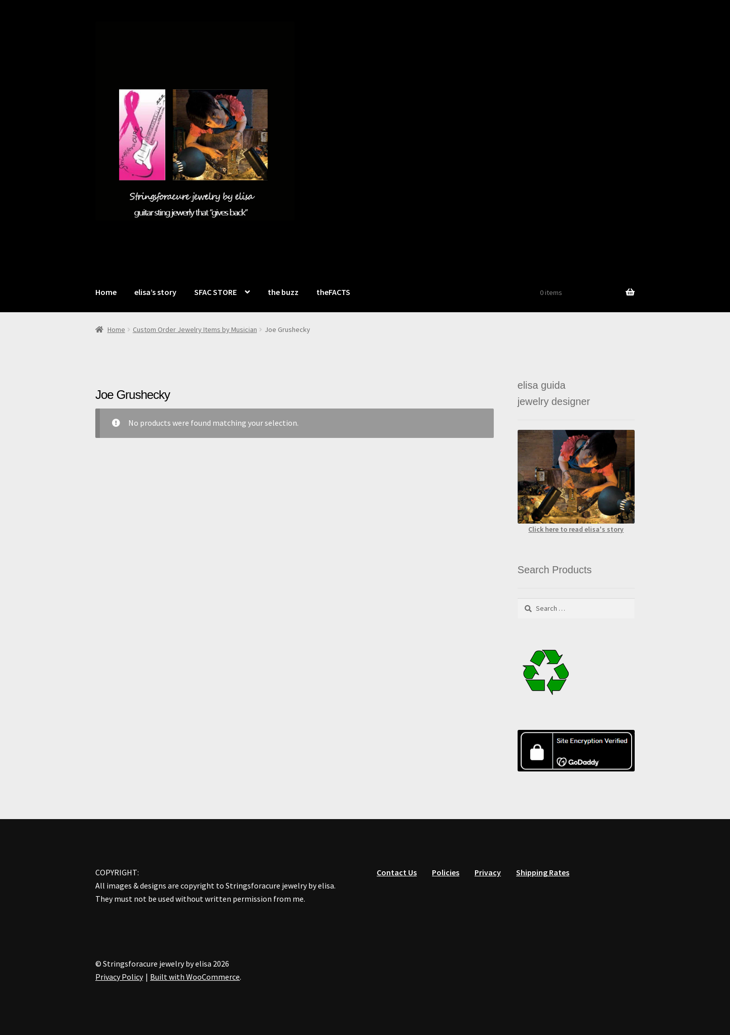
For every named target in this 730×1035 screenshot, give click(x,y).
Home (106, 292)
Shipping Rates (542, 872)
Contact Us (397, 872)
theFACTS (333, 292)
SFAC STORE (215, 292)
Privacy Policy (119, 977)
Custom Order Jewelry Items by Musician (195, 329)
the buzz (283, 292)
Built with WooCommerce (195, 977)
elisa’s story (155, 292)
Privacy (487, 872)
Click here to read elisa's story (576, 529)
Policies (445, 872)
